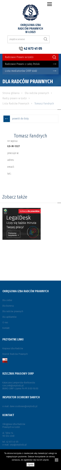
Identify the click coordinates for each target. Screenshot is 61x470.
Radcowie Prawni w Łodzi (19, 57)
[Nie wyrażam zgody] (57, 460)
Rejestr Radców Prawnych (15, 353)
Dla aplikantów (9, 316)
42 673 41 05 (33, 48)
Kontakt (5, 328)
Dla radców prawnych (12, 311)
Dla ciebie (7, 300)
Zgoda (30, 464)
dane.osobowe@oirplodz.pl (23, 406)
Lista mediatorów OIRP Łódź (21, 71)
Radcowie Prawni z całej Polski (22, 64)
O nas (5, 322)
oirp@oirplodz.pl (18, 444)
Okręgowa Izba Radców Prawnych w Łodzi (30, 28)
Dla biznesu (8, 305)
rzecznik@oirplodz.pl (13, 385)
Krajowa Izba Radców (12, 348)
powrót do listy (20, 118)
